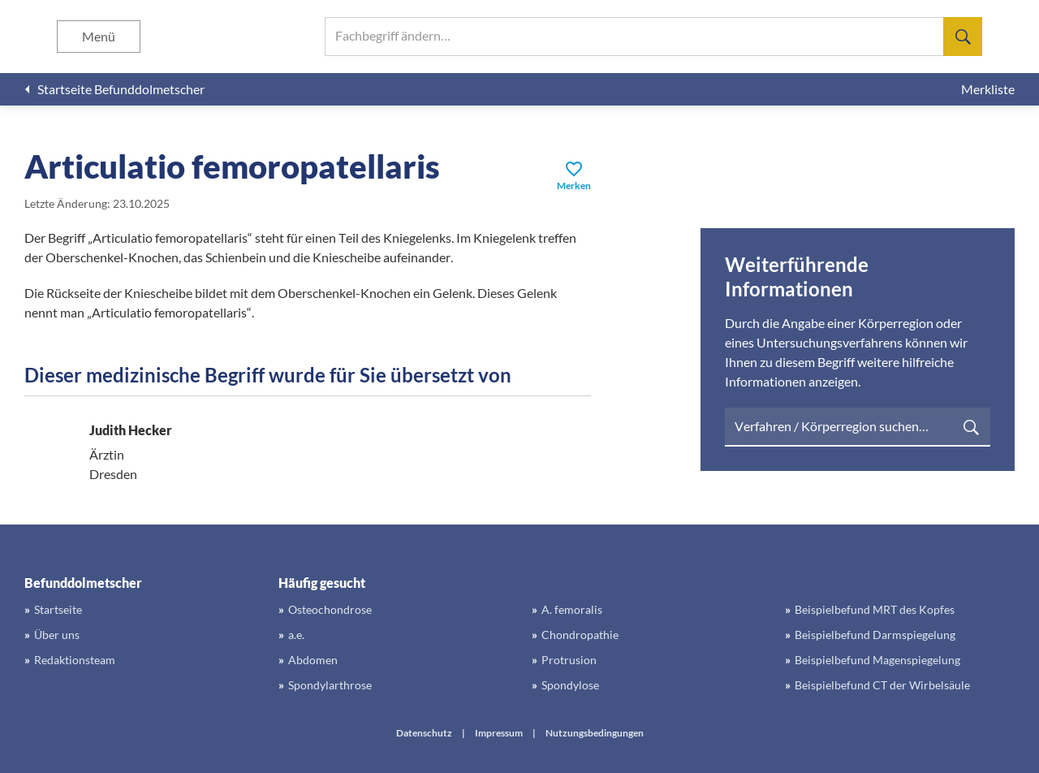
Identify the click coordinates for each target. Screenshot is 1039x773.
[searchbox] (653, 36)
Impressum (499, 733)
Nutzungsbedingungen (594, 733)
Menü (98, 36)
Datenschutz (424, 733)
